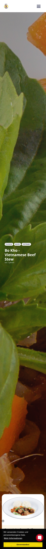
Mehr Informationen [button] (13, 538)
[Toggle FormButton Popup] (39, 537)
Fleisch (9, 244)
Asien (17, 244)
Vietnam (26, 244)
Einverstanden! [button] (23, 545)
